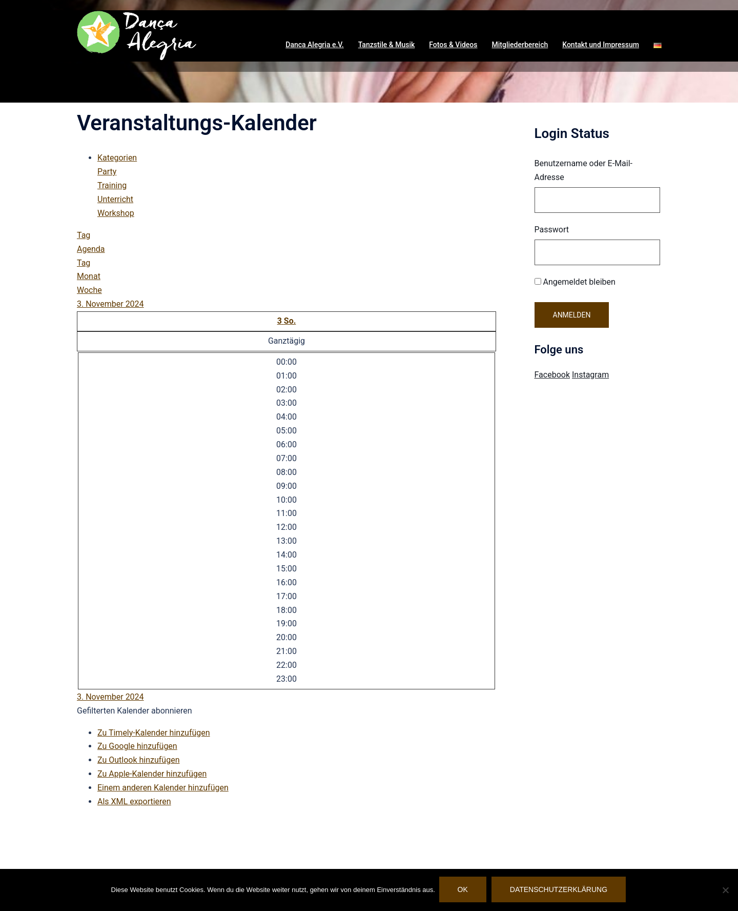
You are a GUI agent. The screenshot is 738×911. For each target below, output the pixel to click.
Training (112, 185)
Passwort (552, 229)
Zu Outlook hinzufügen (138, 760)
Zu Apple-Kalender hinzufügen (152, 774)
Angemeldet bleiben (575, 282)
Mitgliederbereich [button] (520, 45)
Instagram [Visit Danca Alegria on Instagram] (590, 375)
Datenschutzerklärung (559, 890)
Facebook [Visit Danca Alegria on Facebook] (552, 375)
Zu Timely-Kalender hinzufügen (153, 733)
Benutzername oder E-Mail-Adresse (584, 170)
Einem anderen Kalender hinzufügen (163, 788)
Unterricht (115, 199)
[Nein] (725, 890)
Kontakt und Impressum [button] (600, 45)
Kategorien (117, 158)
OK (464, 890)
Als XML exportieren (134, 801)
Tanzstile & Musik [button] (386, 45)
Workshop (115, 213)
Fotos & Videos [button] (453, 45)
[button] (657, 45)
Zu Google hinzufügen (137, 746)
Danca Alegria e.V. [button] (314, 45)
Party (106, 171)
